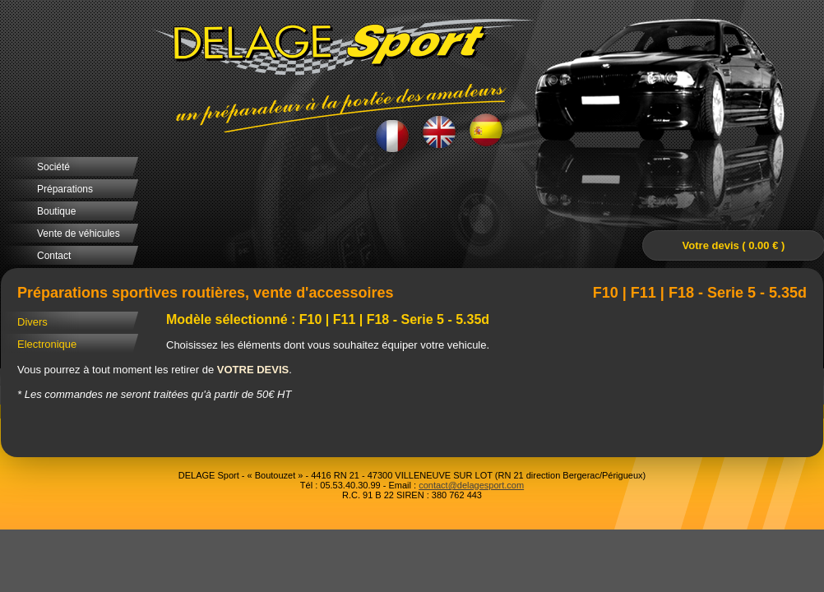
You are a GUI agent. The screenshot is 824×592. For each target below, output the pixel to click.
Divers (32, 322)
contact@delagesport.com (471, 485)
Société (53, 167)
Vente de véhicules (78, 233)
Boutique (56, 211)
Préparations (65, 189)
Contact (54, 255)
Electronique (46, 344)
